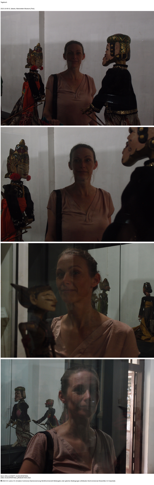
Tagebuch (4, 2)
